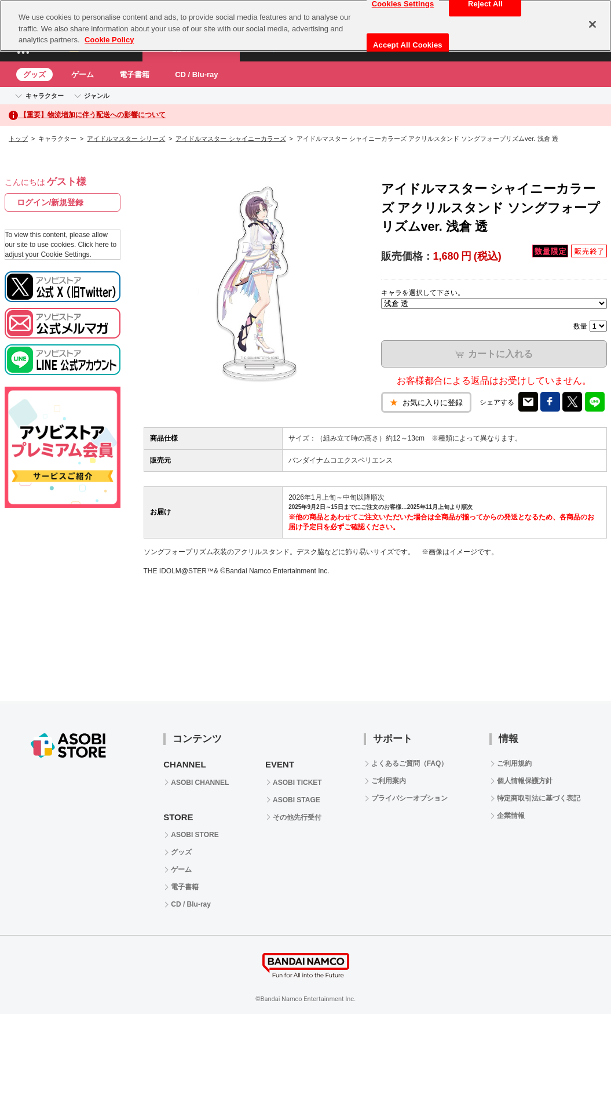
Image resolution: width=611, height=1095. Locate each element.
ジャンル (96, 95)
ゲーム (82, 74)
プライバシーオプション (409, 798)
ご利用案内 (388, 781)
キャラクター (44, 95)
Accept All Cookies (407, 45)
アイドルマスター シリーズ (126, 138)
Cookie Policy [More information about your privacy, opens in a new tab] (109, 39)
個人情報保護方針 (525, 781)
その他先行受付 (297, 817)
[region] (305, 26)
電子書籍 (134, 74)
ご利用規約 (514, 763)
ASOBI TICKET (297, 782)
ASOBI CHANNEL (200, 782)
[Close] (592, 24)
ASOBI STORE (194, 835)
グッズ (34, 74)
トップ (18, 138)
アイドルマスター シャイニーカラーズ (230, 138)
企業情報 (511, 816)
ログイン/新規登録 (50, 202)
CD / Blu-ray (196, 74)
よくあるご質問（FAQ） (409, 763)
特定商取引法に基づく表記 (538, 798)
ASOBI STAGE (296, 800)
